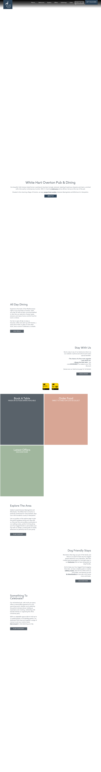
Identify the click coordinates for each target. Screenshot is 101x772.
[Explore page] (49, 2)
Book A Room (84, 325)
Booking (32, 754)
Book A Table (17, 349)
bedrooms (55, 189)
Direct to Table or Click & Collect (50, 352)
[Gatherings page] (63, 2)
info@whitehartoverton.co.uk (17, 762)
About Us (51, 196)
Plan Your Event (18, 518)
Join (50, 737)
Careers (32, 757)
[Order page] (71, 2)
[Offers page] (56, 2)
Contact (32, 752)
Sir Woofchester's (71, 463)
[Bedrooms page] (41, 2)
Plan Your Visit (18, 423)
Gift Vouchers (33, 758)
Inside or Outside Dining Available (17, 352)
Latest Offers (84, 349)
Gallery (32, 760)
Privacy (32, 763)
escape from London (50, 192)
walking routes (69, 460)
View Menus (17, 282)
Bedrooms (33, 755)
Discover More (84, 352)
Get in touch (14, 513)
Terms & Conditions (35, 761)
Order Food (50, 349)
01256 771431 (13, 760)
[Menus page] (33, 2)
